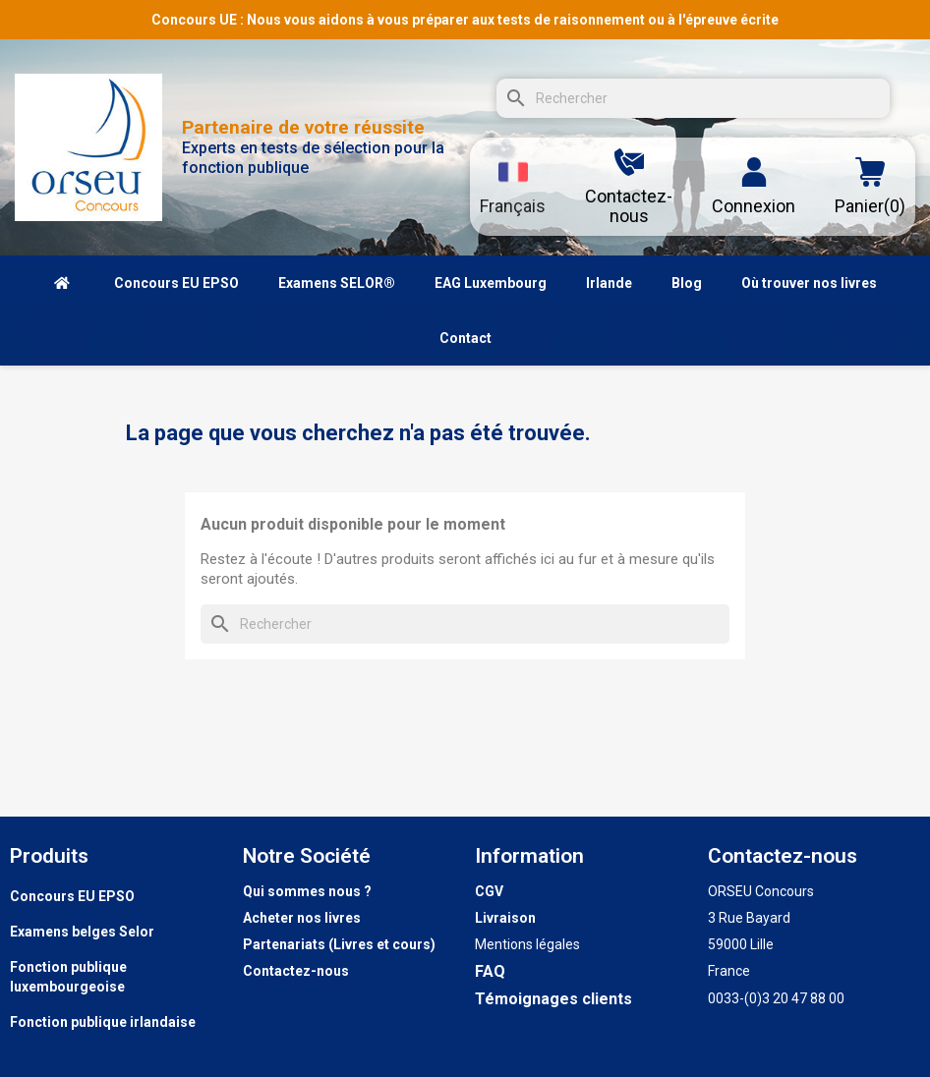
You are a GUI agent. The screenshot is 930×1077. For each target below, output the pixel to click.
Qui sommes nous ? (307, 891)
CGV (489, 891)
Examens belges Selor (82, 931)
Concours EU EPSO (72, 896)
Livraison (505, 918)
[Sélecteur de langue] (513, 186)
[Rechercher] (693, 98)
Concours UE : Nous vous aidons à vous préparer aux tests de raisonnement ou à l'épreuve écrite (465, 20)
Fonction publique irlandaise (103, 1022)
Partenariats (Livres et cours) (339, 944)
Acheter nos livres (302, 918)
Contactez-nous (296, 971)
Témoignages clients (553, 999)
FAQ (490, 971)
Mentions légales (527, 944)
